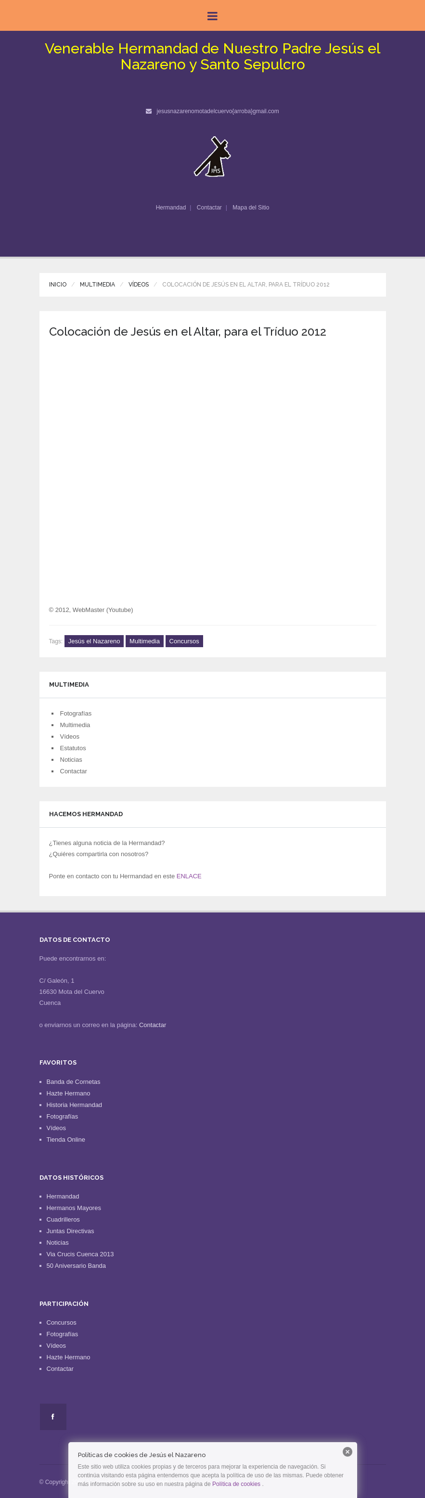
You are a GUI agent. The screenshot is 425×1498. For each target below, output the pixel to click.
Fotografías (76, 713)
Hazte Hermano (68, 1093)
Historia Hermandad (75, 1104)
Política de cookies (236, 1484)
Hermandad (171, 207)
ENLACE (189, 876)
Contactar (209, 207)
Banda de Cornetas (74, 1081)
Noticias (71, 759)
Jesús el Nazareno (94, 641)
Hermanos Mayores (74, 1207)
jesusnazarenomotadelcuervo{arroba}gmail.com (218, 111)
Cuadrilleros (63, 1219)
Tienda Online (66, 1139)
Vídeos (139, 284)
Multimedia (97, 284)
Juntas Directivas (70, 1231)
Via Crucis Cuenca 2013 (80, 1254)
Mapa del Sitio (250, 207)
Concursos (184, 641)
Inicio (57, 284)
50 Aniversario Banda (76, 1265)
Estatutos (73, 748)
